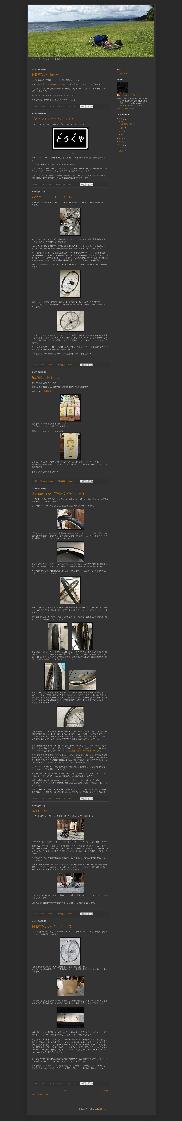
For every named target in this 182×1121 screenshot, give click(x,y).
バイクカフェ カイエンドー (129, 95)
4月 (122, 121)
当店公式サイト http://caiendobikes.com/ (53, 84)
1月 (122, 134)
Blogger (103, 1109)
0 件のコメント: (72, 106)
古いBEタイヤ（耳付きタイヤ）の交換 (58, 493)
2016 (121, 151)
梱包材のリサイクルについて (52, 926)
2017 (121, 148)
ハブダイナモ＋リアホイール (52, 197)
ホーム (66, 1091)
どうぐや (70, 153)
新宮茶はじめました (45, 377)
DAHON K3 (39, 811)
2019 (121, 141)
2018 (121, 145)
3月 (122, 128)
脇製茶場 (47, 391)
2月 (122, 131)
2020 (121, 138)
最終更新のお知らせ (45, 74)
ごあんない (123, 73)
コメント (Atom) (42, 1095)
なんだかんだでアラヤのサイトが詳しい (84, 751)
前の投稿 (104, 1091)
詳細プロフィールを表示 (125, 108)
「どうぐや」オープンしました (53, 118)
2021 (121, 119)
